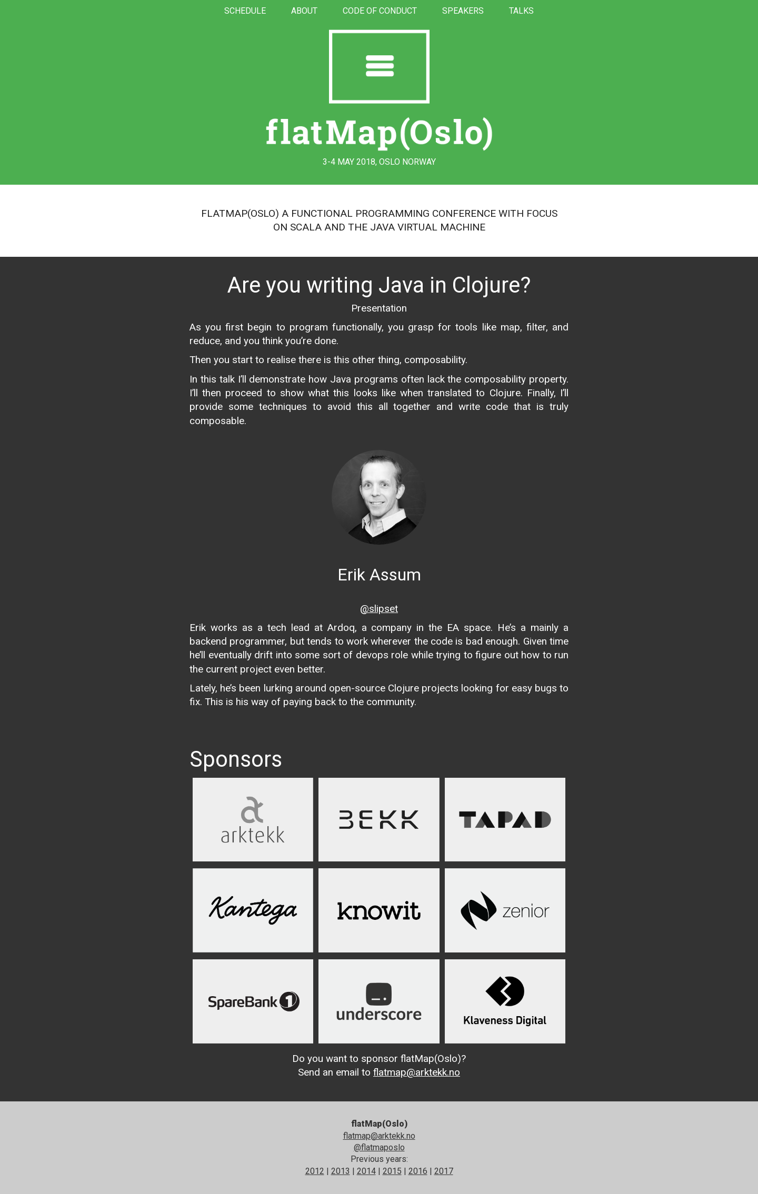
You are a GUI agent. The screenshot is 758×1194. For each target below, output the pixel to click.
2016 (417, 1171)
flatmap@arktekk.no (416, 1072)
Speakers (463, 11)
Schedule (245, 11)
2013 (340, 1171)
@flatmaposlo (379, 1147)
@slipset (379, 609)
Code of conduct (380, 11)
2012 (314, 1171)
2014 (366, 1171)
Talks (521, 11)
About (304, 11)
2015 (392, 1171)
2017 (443, 1171)
